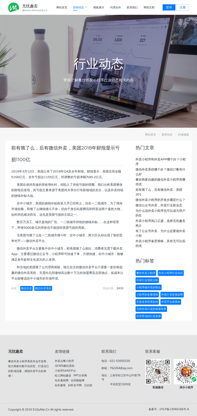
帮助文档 (149, 7)
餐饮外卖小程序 (145, 273)
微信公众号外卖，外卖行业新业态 (159, 205)
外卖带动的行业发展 (148, 316)
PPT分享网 (80, 375)
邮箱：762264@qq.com (117, 368)
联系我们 (132, 7)
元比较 (88, 385)
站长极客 (60, 385)
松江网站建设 (63, 375)
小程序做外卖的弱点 (148, 287)
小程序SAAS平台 (65, 370)
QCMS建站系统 (64, 366)
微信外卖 (26, 288)
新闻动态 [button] (80, 7)
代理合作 (115, 7)
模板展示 (98, 7)
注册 (182, 7)
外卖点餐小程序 (64, 361)
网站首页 (61, 7)
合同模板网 (77, 380)
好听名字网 (75, 385)
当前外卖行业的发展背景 (151, 309)
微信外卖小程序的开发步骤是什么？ (160, 200)
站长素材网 (61, 380)
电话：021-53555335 (116, 361)
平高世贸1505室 (120, 384)
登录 (169, 7)
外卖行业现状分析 (147, 280)
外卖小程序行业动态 (170, 273)
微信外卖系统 (43, 288)
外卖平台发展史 (170, 301)
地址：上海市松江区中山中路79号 (121, 377)
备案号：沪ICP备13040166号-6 (169, 409)
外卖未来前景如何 (147, 301)
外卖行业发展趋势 (172, 294)
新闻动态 (167, 134)
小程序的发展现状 (147, 294)
